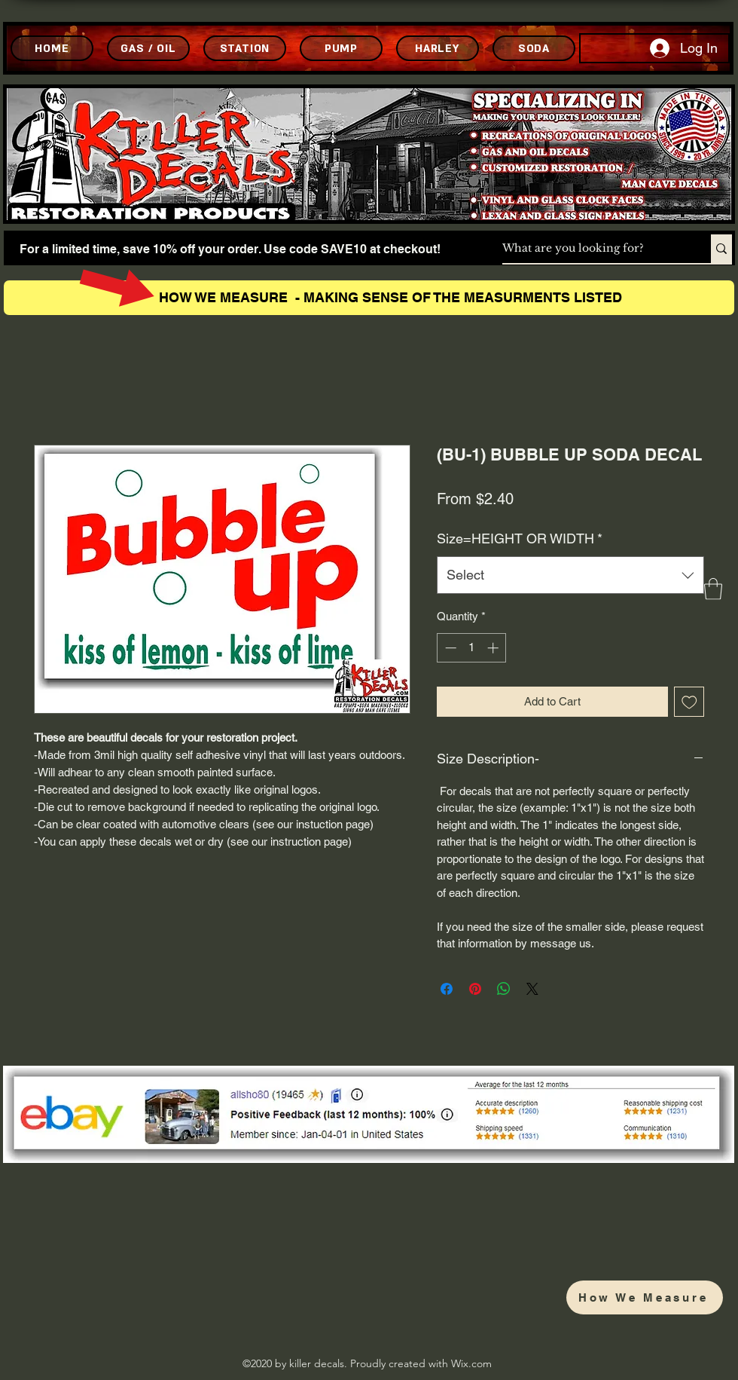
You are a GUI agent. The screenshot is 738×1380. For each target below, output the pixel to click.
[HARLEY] (437, 48)
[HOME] (52, 48)
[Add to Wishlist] (689, 702)
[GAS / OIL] (148, 48)
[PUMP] (341, 48)
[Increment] (494, 648)
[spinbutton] (471, 648)
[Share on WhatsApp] (504, 989)
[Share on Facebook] (447, 989)
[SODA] (534, 48)
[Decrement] (449, 648)
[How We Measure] (644, 1297)
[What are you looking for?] (590, 248)
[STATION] (244, 48)
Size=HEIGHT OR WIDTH (519, 538)
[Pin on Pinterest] (475, 989)
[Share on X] (532, 989)
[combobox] (570, 575)
